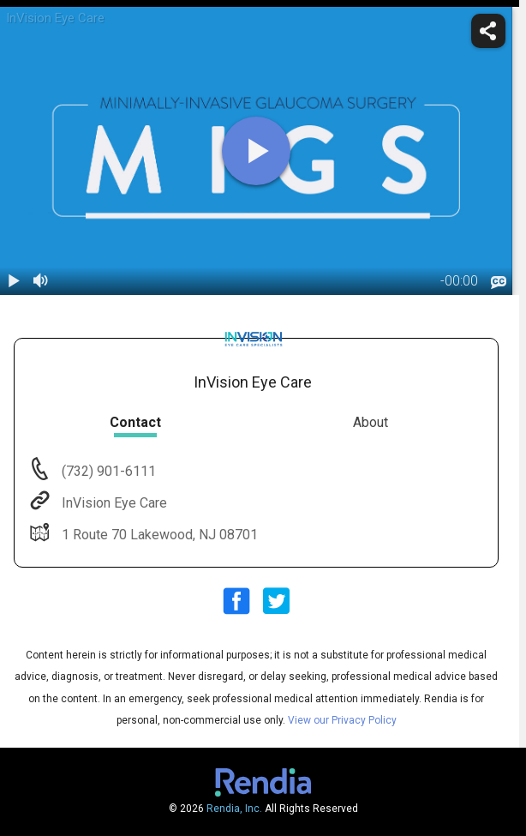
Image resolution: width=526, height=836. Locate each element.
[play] (256, 151)
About (370, 422)
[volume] (41, 281)
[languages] (498, 283)
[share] (488, 31)
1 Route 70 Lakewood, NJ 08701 (158, 534)
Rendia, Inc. (234, 809)
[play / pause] (13, 281)
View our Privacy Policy (342, 720)
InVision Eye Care (112, 503)
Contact (135, 422)
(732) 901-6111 (107, 471)
